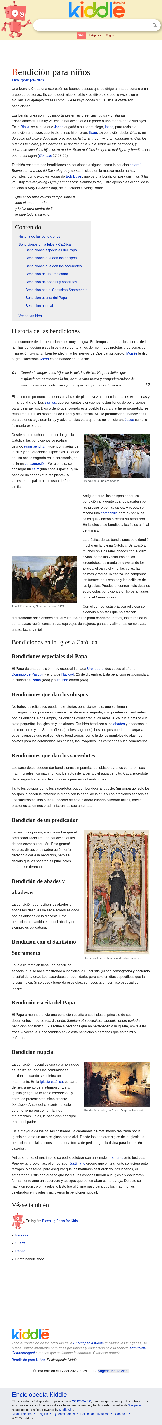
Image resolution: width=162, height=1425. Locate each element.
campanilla (109, 513)
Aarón (44, 359)
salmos (50, 402)
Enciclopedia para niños (28, 80)
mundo (62, 680)
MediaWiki (66, 1409)
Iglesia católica (51, 1082)
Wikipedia (135, 1405)
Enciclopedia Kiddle (88, 1343)
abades (119, 724)
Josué (129, 420)
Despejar (145, 25)
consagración (35, 463)
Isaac (109, 127)
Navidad (67, 674)
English (110, 35)
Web (81, 35)
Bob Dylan (74, 176)
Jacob (59, 127)
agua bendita (34, 446)
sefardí (135, 165)
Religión (21, 1235)
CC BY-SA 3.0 (81, 1401)
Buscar (154, 25)
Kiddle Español (22, 1414)
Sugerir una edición (112, 1371)
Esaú (93, 132)
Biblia (25, 127)
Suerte (20, 1243)
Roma (36, 680)
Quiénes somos (64, 1414)
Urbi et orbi (95, 668)
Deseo (20, 1251)
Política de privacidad (95, 1414)
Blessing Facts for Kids (60, 1221)
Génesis (45, 156)
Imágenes (95, 35)
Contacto (121, 1414)
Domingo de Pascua (27, 674)
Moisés (131, 353)
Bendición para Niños (28, 1360)
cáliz (35, 469)
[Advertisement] (81, 52)
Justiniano (77, 1163)
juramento (115, 1157)
